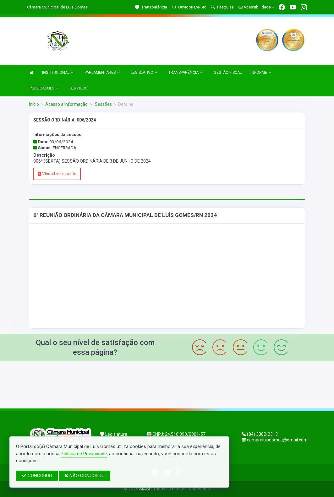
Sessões (103, 104)
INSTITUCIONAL (58, 72)
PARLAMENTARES (102, 72)
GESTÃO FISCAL (228, 72)
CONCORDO (37, 475)
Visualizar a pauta (57, 173)
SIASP (145, 488)
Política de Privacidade (84, 453)
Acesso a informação (66, 104)
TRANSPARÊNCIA (185, 72)
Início (34, 104)
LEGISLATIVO (144, 72)
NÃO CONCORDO (84, 475)
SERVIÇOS (78, 88)
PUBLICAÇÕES (44, 88)
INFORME (260, 72)
